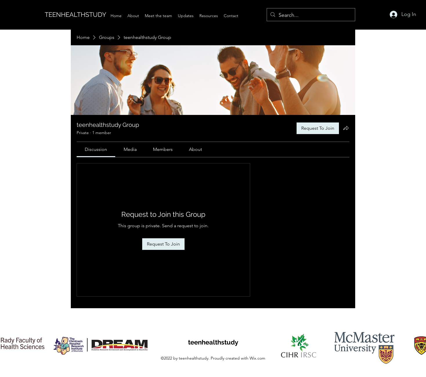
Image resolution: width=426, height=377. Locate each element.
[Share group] (345, 128)
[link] (96, 149)
